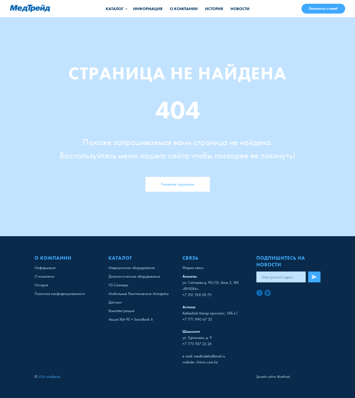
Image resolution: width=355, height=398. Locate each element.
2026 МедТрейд (49, 376)
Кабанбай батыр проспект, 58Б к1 (210, 313)
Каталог (115, 8)
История (214, 8)
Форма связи (193, 267)
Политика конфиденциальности (60, 293)
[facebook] (259, 293)
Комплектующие (121, 310)
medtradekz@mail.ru (209, 356)
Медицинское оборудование (131, 267)
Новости (240, 8)
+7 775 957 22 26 (197, 343)
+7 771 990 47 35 (197, 319)
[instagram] (268, 293)
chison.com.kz (207, 362)
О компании (184, 8)
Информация (147, 8)
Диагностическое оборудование (134, 276)
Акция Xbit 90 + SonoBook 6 (130, 319)
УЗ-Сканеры (118, 285)
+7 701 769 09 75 (197, 294)
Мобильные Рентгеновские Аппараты (138, 293)
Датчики (115, 302)
